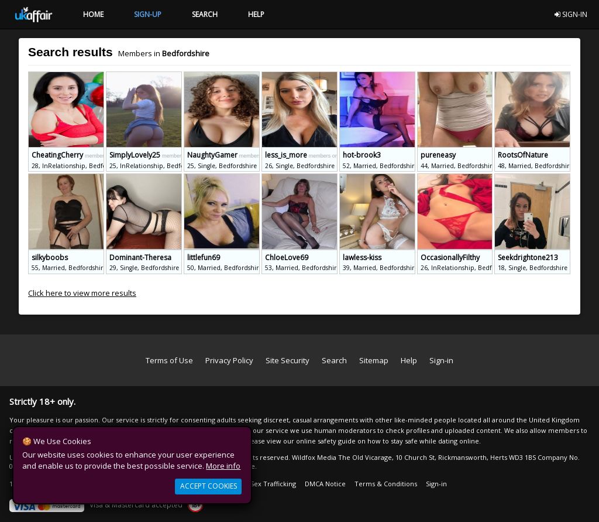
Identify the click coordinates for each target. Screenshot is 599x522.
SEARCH (205, 14)
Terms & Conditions (385, 483)
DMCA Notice (325, 483)
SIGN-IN (571, 14)
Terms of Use (169, 360)
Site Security (287, 360)
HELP (256, 14)
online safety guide (326, 440)
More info (223, 465)
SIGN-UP (147, 14)
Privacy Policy (229, 360)
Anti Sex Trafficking (266, 483)
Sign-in (441, 360)
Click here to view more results (82, 293)
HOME (93, 14)
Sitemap (373, 360)
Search (334, 360)
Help (409, 360)
